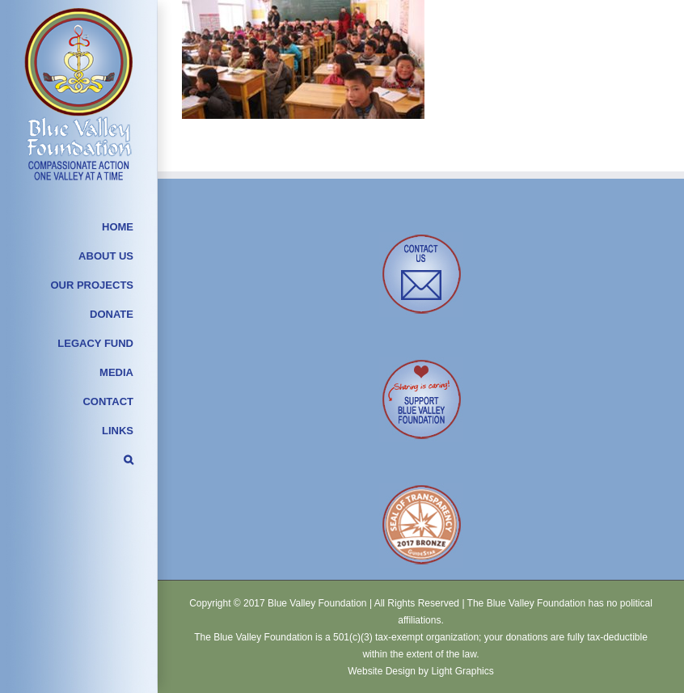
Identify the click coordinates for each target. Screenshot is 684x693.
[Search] (79, 462)
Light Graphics (462, 671)
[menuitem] (79, 229)
